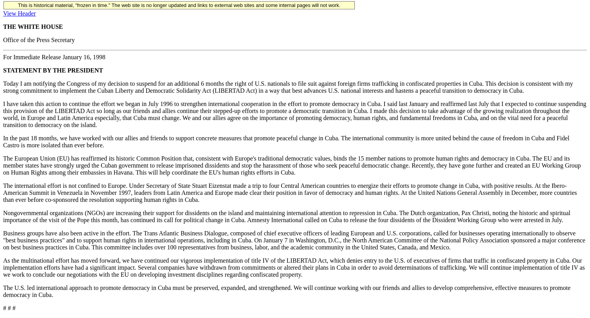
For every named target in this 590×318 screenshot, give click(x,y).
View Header (19, 13)
